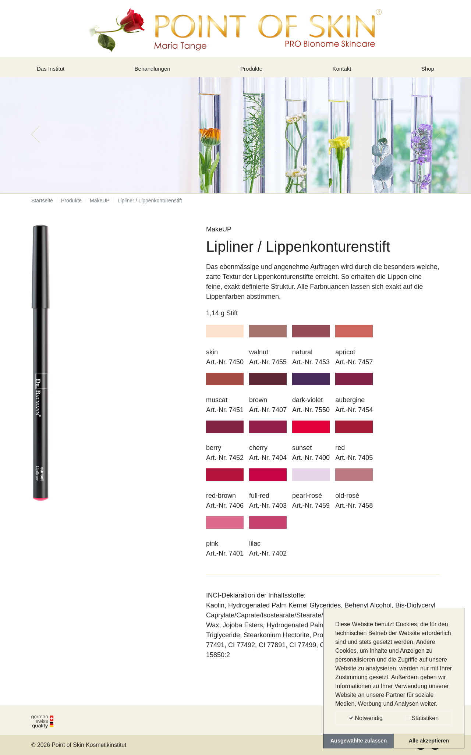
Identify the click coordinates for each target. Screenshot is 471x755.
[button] (35, 140)
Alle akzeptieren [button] (429, 741)
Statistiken (422, 718)
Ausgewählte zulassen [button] (358, 741)
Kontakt (343, 71)
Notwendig (366, 718)
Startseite (42, 206)
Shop (426, 71)
